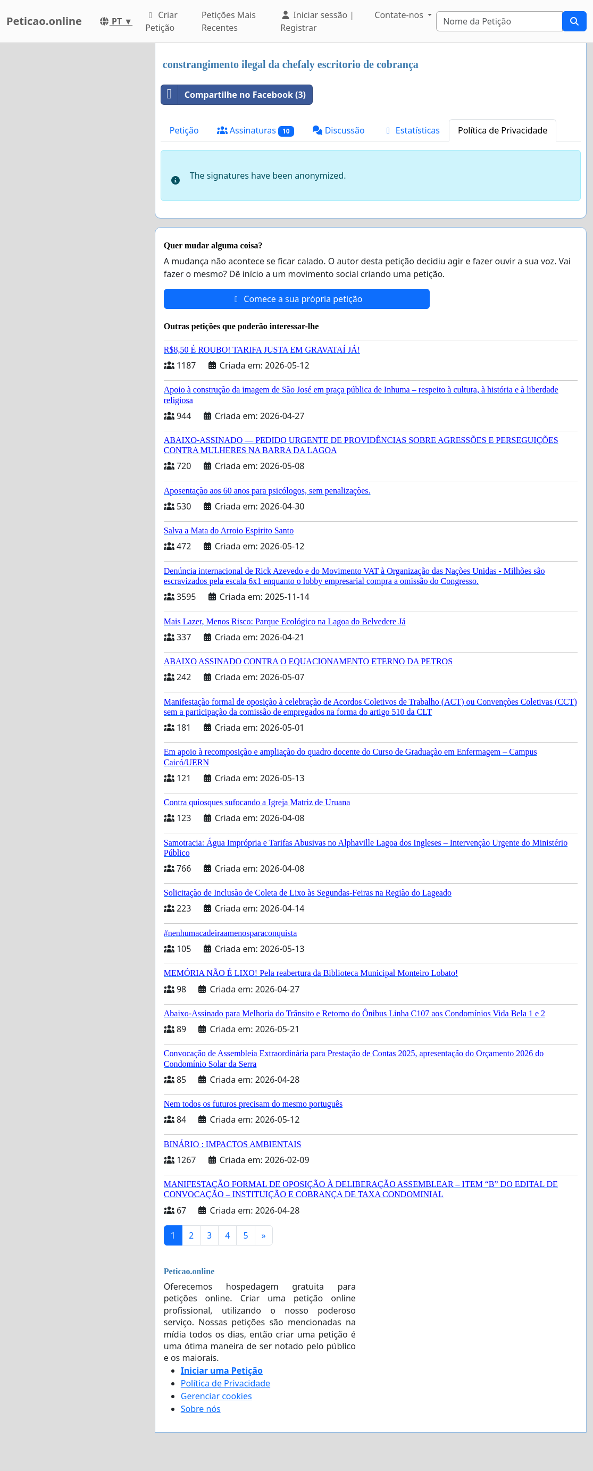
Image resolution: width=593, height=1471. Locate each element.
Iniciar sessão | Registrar (317, 21)
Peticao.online (44, 21)
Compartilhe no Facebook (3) (233, 94)
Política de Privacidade (502, 130)
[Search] (499, 21)
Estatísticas (411, 130)
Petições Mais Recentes (229, 21)
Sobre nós (201, 1409)
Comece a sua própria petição (296, 299)
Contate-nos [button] (399, 15)
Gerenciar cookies (216, 1396)
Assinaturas (255, 130)
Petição (184, 130)
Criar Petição (161, 21)
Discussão (338, 130)
